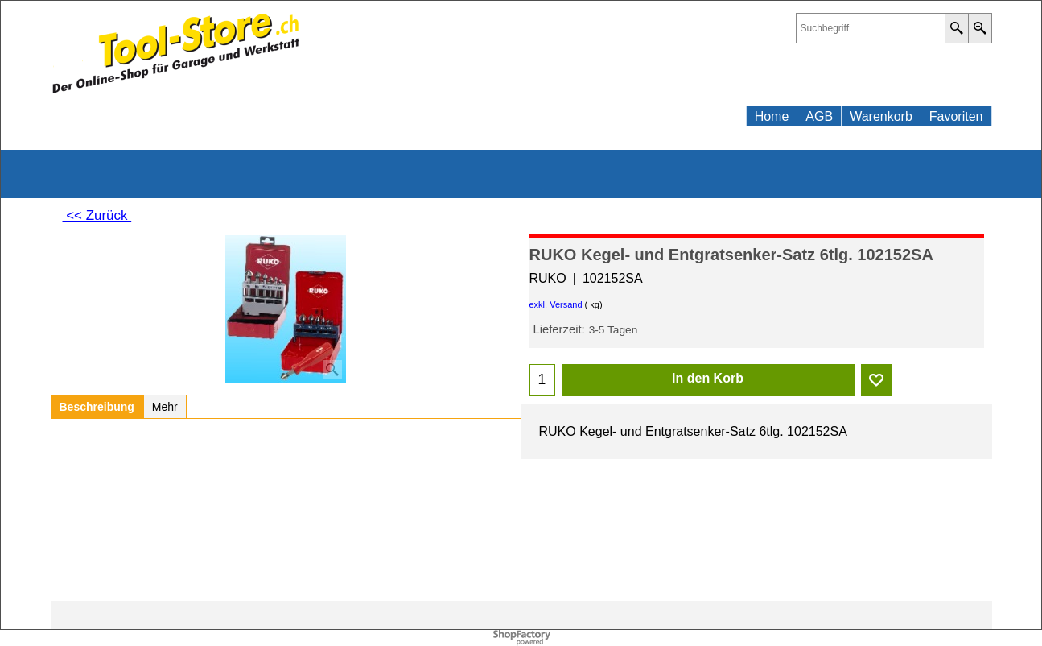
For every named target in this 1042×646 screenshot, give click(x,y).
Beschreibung (97, 406)
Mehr (165, 406)
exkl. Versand (556, 304)
